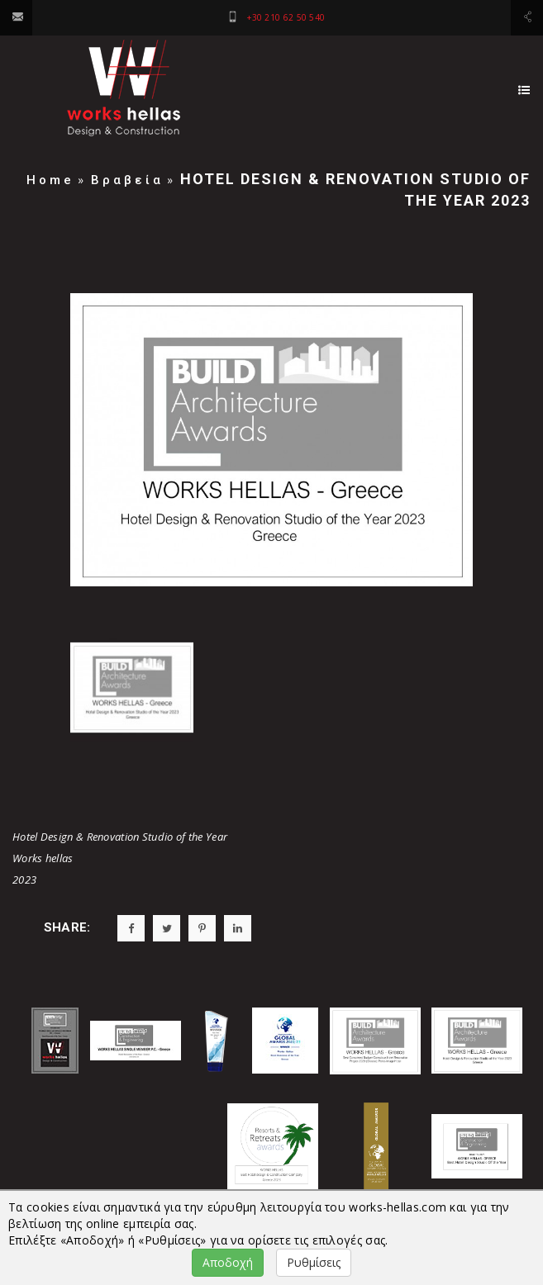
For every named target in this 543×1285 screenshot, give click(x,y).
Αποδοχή (227, 1262)
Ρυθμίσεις (314, 1262)
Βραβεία (127, 180)
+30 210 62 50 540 (286, 17)
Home (50, 180)
